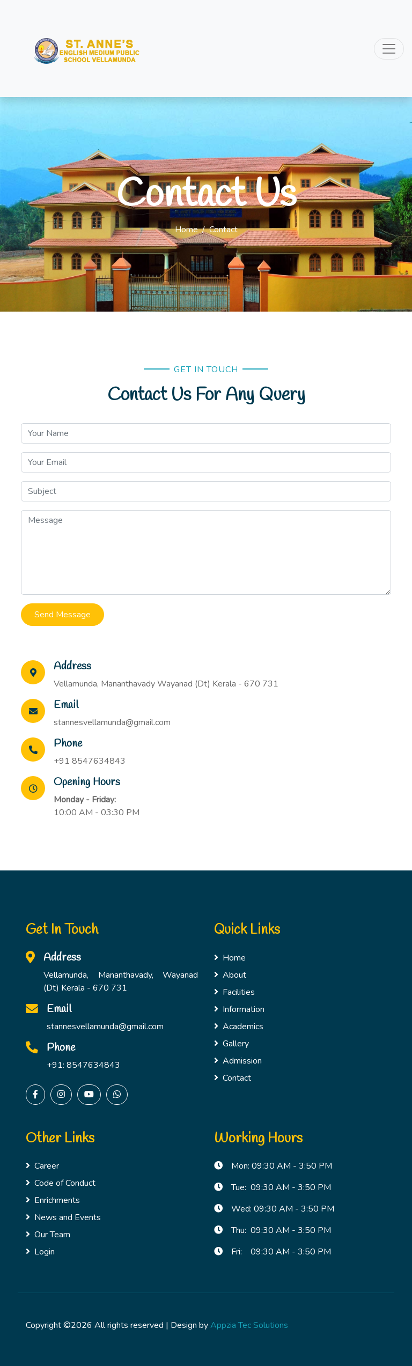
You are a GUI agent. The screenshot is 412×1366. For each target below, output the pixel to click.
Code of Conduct (60, 1183)
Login (40, 1252)
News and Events (63, 1217)
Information (239, 1009)
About (230, 975)
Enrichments (53, 1200)
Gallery (231, 1044)
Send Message (62, 615)
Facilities (234, 992)
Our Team (48, 1235)
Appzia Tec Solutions (249, 1325)
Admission (238, 1061)
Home (186, 229)
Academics (238, 1026)
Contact (232, 1078)
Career (42, 1166)
